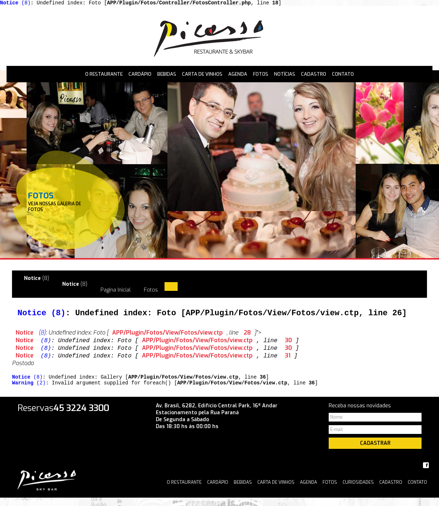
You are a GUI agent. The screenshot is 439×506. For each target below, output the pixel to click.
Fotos (260, 75)
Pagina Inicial (115, 293)
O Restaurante (104, 75)
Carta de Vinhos (202, 75)
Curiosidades (358, 491)
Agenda (237, 75)
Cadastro (313, 75)
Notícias (284, 75)
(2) (29, 390)
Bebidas (166, 75)
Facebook (426, 474)
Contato (343, 75)
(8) (15, 3)
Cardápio (139, 75)
